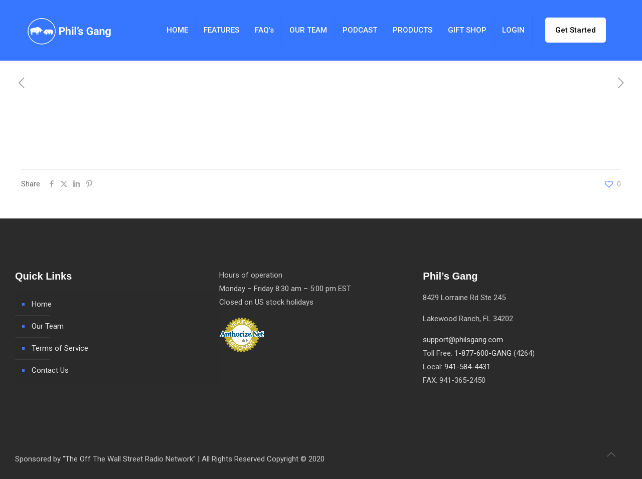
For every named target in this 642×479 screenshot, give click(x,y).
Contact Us (50, 370)
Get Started (575, 30)
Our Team (48, 326)
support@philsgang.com (463, 339)
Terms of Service (60, 348)
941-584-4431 (467, 366)
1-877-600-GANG (483, 353)
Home (42, 304)
